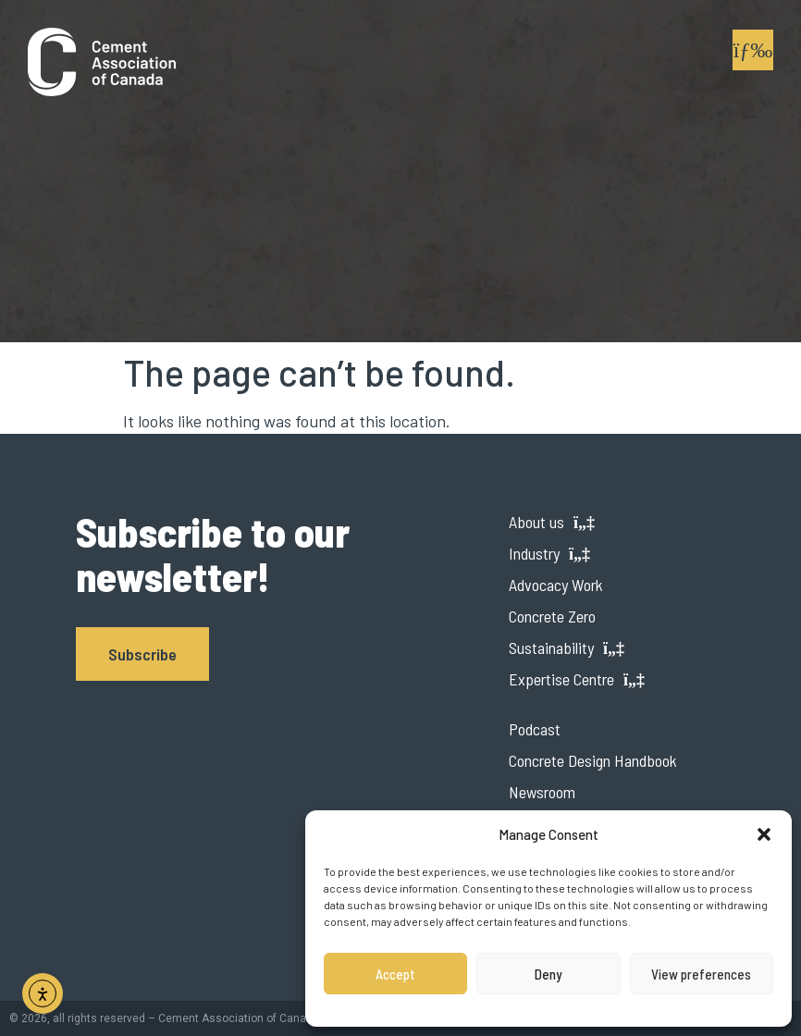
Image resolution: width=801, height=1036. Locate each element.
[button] (764, 834)
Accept (395, 974)
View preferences (701, 974)
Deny (548, 974)
